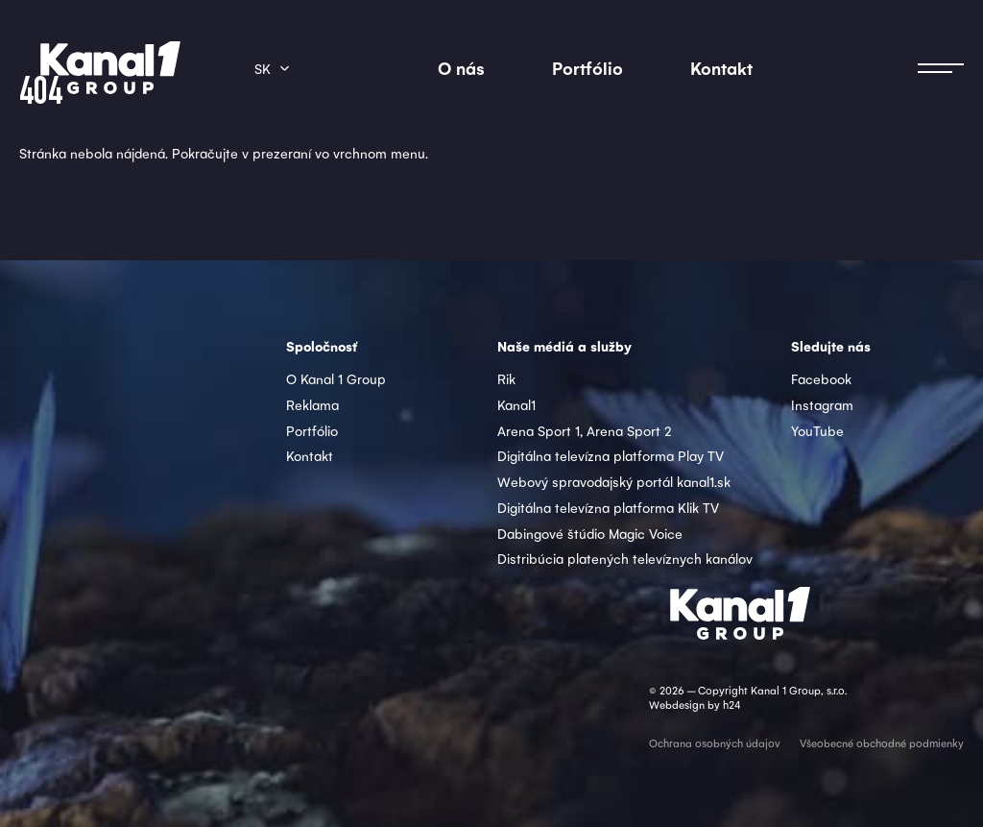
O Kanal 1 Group (336, 378)
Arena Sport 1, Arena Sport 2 (584, 430)
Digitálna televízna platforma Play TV (610, 455)
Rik (506, 378)
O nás (461, 68)
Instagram (822, 404)
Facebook (821, 378)
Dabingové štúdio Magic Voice (590, 533)
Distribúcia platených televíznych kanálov (625, 558)
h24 (731, 704)
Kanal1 (516, 404)
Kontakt (721, 68)
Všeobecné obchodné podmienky (882, 743)
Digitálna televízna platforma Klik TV (608, 507)
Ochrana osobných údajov (714, 743)
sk (262, 68)
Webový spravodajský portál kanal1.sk (614, 481)
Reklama (312, 404)
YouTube (817, 430)
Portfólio (587, 68)
